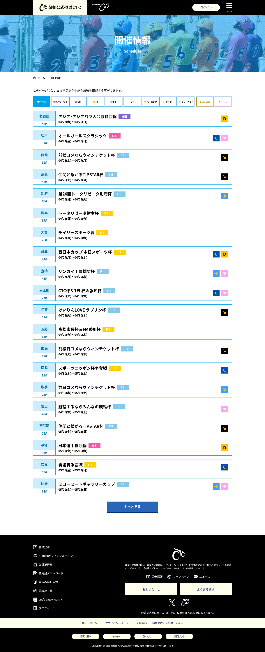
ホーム (41, 78)
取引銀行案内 (47, 564)
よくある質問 (206, 589)
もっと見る (132, 506)
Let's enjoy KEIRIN (51, 599)
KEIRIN (185, 602)
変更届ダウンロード (51, 573)
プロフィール (47, 608)
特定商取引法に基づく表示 (167, 623)
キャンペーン (181, 576)
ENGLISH (85, 636)
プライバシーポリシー (118, 623)
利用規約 (142, 623)
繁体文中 (148, 636)
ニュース (204, 576)
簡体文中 (179, 636)
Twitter (171, 602)
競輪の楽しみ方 (48, 582)
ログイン (206, 7)
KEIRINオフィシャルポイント (57, 556)
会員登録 (44, 547)
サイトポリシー (91, 623)
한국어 (117, 636)
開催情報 (157, 576)
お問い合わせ (151, 589)
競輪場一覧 (45, 591)
